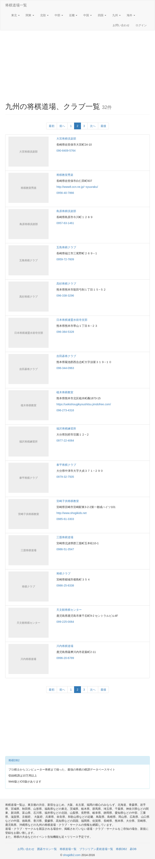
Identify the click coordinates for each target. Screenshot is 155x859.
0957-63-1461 (65, 223)
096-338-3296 (65, 295)
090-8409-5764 (65, 150)
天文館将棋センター (69, 609)
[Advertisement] (77, 62)
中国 (87, 15)
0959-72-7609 (65, 259)
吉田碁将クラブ (66, 356)
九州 (116, 15)
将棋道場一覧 (16, 5)
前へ (62, 126)
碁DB (133, 849)
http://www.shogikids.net (71, 513)
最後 (103, 126)
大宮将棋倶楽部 (66, 138)
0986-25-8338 (65, 585)
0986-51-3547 (65, 549)
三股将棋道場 (64, 537)
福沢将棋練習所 (66, 428)
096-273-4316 (65, 410)
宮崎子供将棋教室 (67, 501)
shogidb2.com (72, 855)
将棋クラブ (63, 573)
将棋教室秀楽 (64, 174)
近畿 (73, 15)
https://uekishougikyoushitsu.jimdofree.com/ (83, 404)
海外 (131, 15)
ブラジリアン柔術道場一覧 (96, 849)
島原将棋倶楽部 (66, 211)
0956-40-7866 (65, 192)
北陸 (44, 15)
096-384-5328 (65, 331)
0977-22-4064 (65, 440)
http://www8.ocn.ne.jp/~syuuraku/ (77, 186)
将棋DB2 (13, 760)
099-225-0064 (65, 621)
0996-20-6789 (65, 658)
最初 (51, 126)
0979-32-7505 (65, 476)
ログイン (141, 25)
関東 (30, 15)
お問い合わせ (121, 25)
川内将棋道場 (64, 646)
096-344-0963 (65, 368)
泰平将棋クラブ (66, 464)
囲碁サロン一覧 (47, 849)
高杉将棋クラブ (66, 283)
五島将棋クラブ (66, 247)
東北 (15, 15)
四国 (102, 15)
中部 (59, 15)
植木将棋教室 (64, 392)
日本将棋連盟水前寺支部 (71, 319)
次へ (93, 126)
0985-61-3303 (65, 519)
